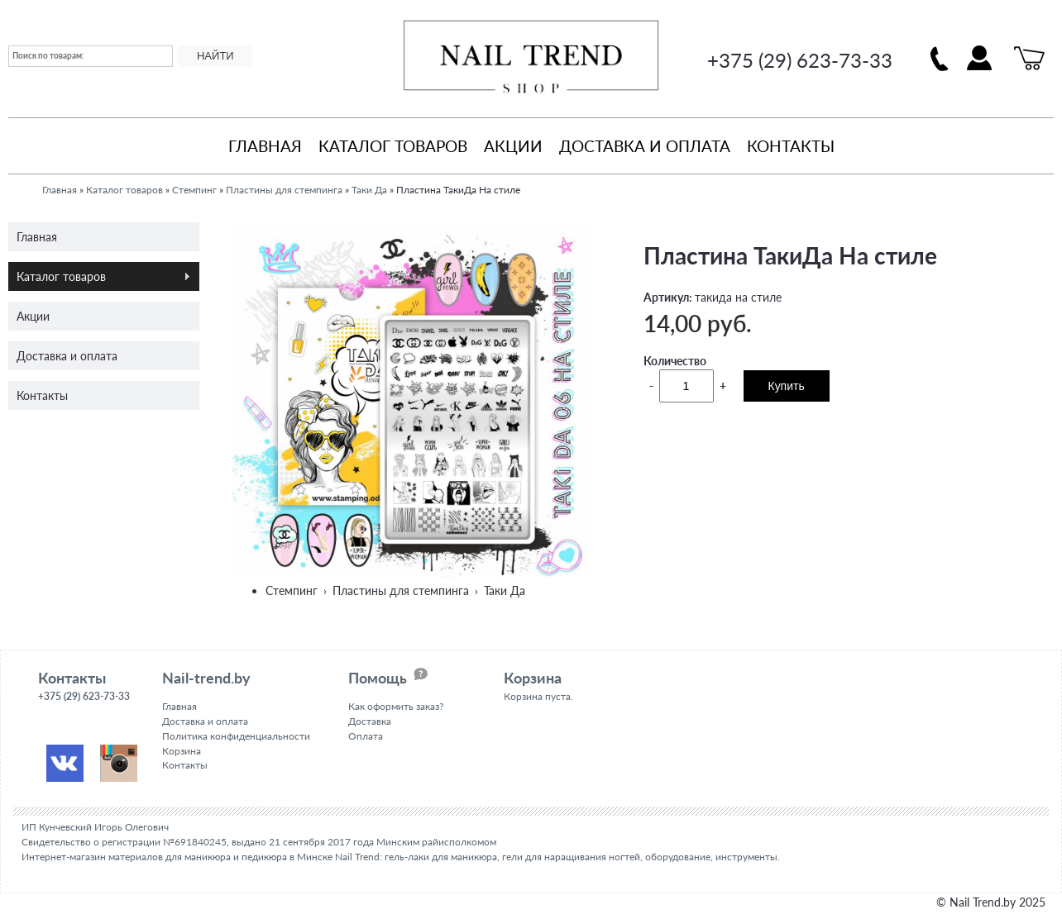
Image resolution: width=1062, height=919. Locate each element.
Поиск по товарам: (48, 55)
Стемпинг (194, 189)
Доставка (369, 721)
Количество (674, 361)
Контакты (791, 145)
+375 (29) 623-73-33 (799, 60)
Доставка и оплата (644, 145)
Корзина (181, 751)
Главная (265, 145)
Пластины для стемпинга (284, 189)
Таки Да (369, 189)
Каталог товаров (392, 145)
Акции (513, 145)
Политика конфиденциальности (236, 736)
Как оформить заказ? (395, 706)
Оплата (365, 736)
